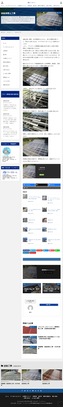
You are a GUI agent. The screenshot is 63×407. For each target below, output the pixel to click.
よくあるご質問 (7, 73)
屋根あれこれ (6, 77)
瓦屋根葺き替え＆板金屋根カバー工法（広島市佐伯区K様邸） (49, 337)
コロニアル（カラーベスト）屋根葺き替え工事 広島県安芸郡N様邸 (49, 327)
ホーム (2, 5)
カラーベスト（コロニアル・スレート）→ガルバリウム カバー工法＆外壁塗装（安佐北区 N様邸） (34, 197)
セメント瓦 (10, 19)
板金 (28, 18)
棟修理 (6, 19)
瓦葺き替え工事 (15, 18)
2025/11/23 (6, 100)
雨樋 (24, 21)
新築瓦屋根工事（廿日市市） (52, 229)
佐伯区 (25, 19)
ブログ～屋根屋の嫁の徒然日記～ (10, 95)
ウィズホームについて (11, 5)
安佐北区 (23, 18)
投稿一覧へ (48, 304)
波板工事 (28, 17)
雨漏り (22, 19)
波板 (26, 18)
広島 (20, 18)
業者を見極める (41, 5)
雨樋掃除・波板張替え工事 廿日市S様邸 (49, 347)
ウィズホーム (30, 19)
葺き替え (18, 21)
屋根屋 (31, 18)
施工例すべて (23, 17)
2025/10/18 (6, 127)
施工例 (34, 5)
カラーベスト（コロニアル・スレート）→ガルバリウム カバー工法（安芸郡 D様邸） (54, 199)
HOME (3, 32)
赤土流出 (19, 19)
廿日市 (21, 21)
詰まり (10, 18)
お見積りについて (22, 5)
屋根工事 (15, 19)
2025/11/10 (6, 114)
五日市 (14, 21)
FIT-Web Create (35, 403)
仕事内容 (29, 5)
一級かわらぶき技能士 (6, 21)
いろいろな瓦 (6, 81)
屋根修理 (27, 21)
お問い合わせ (56, 5)
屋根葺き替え (5, 18)
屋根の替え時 (6, 84)
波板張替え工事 (18, 32)
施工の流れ (49, 5)
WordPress (49, 403)
